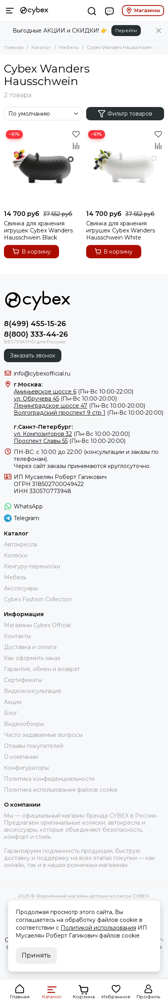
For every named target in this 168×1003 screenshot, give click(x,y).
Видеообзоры (24, 723)
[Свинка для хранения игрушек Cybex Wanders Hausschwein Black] (43, 167)
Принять (36, 955)
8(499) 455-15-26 (35, 323)
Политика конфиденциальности (49, 778)
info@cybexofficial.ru (42, 373)
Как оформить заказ (32, 658)
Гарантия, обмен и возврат (42, 669)
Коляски (16, 555)
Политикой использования (98, 927)
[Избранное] (76, 134)
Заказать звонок (32, 355)
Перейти (126, 30)
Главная (14, 47)
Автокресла (20, 544)
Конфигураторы (26, 767)
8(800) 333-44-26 (36, 334)
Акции (13, 702)
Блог (10, 712)
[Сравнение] (76, 146)
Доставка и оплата (30, 647)
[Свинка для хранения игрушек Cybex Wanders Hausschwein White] (125, 167)
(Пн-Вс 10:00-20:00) (65, 398)
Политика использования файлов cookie (61, 789)
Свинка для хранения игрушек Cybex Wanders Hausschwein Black (38, 230)
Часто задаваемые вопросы (43, 734)
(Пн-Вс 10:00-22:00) (73, 391)
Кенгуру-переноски (32, 566)
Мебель (69, 47)
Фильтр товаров (125, 114)
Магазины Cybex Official (37, 625)
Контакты (17, 636)
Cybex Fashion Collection (38, 599)
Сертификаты (23, 680)
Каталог (41, 47)
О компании (21, 756)
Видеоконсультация (32, 691)
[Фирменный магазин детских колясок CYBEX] (34, 10)
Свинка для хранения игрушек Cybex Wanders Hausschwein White (120, 230)
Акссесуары (21, 588)
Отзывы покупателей (33, 745)
